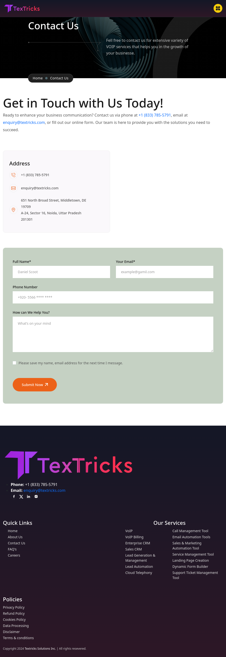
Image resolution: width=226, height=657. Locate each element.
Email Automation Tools (192, 537)
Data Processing (17, 625)
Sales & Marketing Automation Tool (197, 545)
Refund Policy (15, 613)
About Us (17, 537)
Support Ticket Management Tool (197, 575)
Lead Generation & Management (146, 558)
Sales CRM (135, 549)
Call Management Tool (191, 530)
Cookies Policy (16, 619)
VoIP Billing (136, 537)
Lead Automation (140, 566)
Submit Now (35, 384)
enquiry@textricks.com (24, 122)
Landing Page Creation (192, 560)
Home (38, 78)
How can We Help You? (31, 312)
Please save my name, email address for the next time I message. (71, 363)
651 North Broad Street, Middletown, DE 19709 (53, 203)
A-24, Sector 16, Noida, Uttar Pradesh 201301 (51, 216)
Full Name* (22, 261)
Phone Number (25, 287)
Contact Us (18, 543)
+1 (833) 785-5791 (155, 115)
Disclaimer (13, 631)
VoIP (130, 530)
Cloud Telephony (140, 572)
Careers (15, 555)
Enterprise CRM (139, 543)
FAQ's (14, 549)
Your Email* (125, 261)
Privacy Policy (15, 607)
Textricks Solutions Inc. (40, 648)
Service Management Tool (194, 554)
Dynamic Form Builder (191, 566)
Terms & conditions (20, 637)
